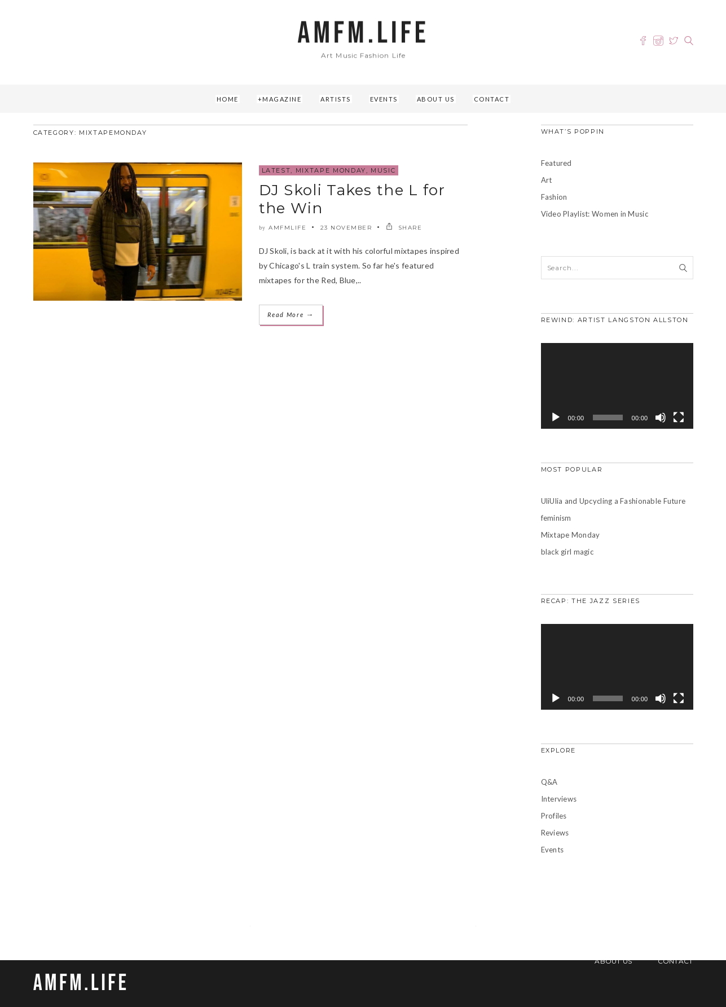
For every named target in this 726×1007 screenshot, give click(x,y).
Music (383, 170)
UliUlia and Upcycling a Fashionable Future (613, 500)
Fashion (554, 196)
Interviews (559, 798)
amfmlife (287, 227)
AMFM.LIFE (363, 33)
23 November (346, 227)
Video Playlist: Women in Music (594, 213)
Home (228, 99)
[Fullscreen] (678, 417)
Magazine (281, 99)
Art (546, 179)
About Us (436, 99)
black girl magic (567, 551)
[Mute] (660, 417)
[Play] (555, 417)
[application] (617, 386)
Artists (335, 99)
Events (384, 99)
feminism (556, 517)
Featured (556, 163)
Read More (290, 314)
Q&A (549, 781)
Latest (276, 170)
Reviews (555, 832)
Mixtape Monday (331, 170)
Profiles (554, 815)
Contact (492, 99)
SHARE (404, 227)
